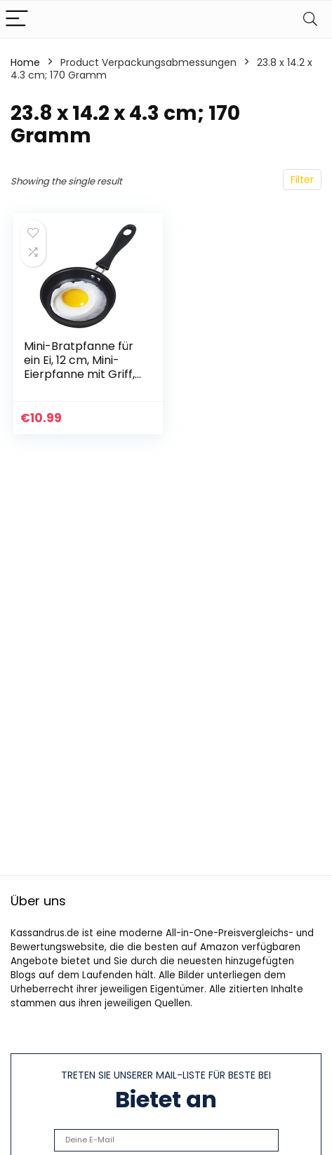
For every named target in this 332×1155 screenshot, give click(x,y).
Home (25, 62)
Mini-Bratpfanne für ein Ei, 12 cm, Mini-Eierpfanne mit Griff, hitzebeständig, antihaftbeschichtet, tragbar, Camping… (81, 381)
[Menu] (17, 19)
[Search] (310, 19)
